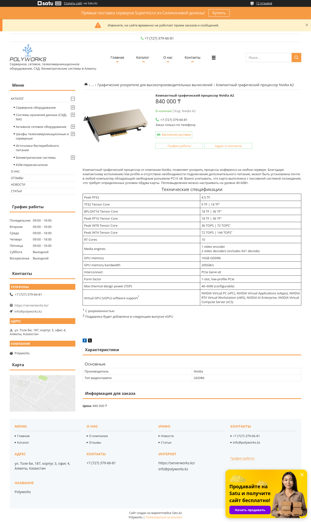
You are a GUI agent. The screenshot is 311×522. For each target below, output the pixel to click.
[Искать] (296, 57)
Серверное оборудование (36, 107)
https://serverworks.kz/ (32, 305)
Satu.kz (177, 513)
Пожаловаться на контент (164, 517)
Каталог (142, 57)
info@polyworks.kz (28, 311)
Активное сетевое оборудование (41, 126)
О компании (98, 436)
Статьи (16, 191)
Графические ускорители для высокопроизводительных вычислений (155, 85)
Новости (18, 184)
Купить (219, 13)
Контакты (192, 57)
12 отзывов (264, 3)
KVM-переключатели (32, 165)
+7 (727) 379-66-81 (246, 436)
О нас (168, 57)
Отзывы (17, 178)
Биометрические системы (36, 157)
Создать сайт (73, 3)
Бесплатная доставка (176, 134)
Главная (117, 57)
